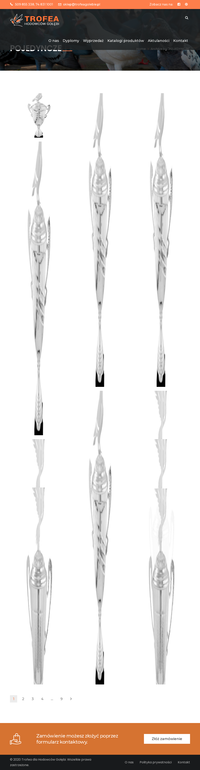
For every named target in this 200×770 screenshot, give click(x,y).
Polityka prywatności (156, 762)
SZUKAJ (186, 18)
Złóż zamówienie (167, 739)
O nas (129, 762)
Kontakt (184, 762)
